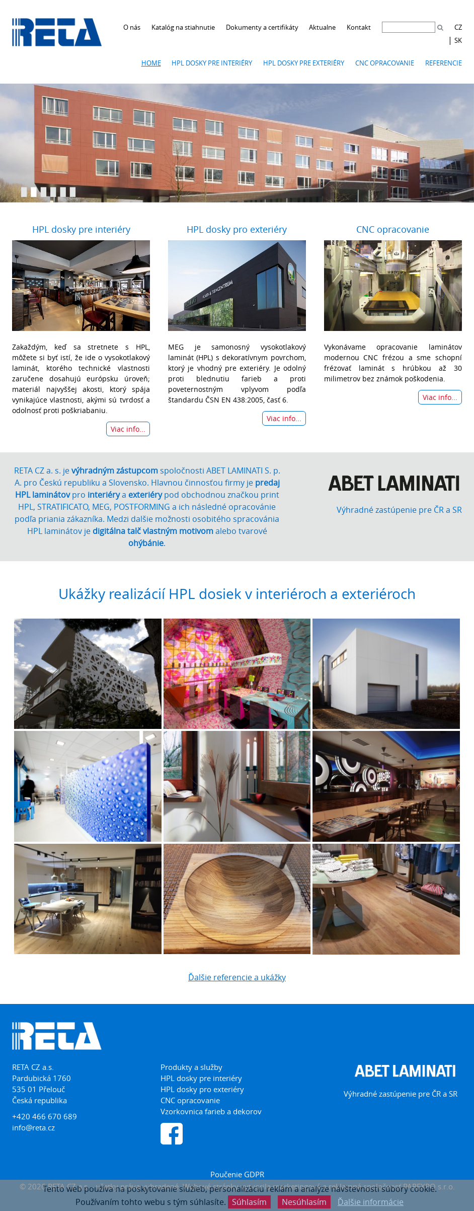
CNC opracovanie (384, 63)
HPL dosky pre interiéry (212, 63)
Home (151, 63)
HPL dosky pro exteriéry (237, 229)
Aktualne (322, 27)
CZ (458, 27)
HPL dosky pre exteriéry (303, 63)
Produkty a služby (191, 1067)
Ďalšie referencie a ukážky (237, 977)
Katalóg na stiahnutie (183, 27)
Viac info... (128, 429)
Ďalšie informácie (371, 1201)
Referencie (443, 63)
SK (458, 40)
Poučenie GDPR (237, 1174)
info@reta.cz (33, 1127)
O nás (131, 27)
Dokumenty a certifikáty (262, 27)
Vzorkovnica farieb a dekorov (211, 1111)
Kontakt (359, 27)
